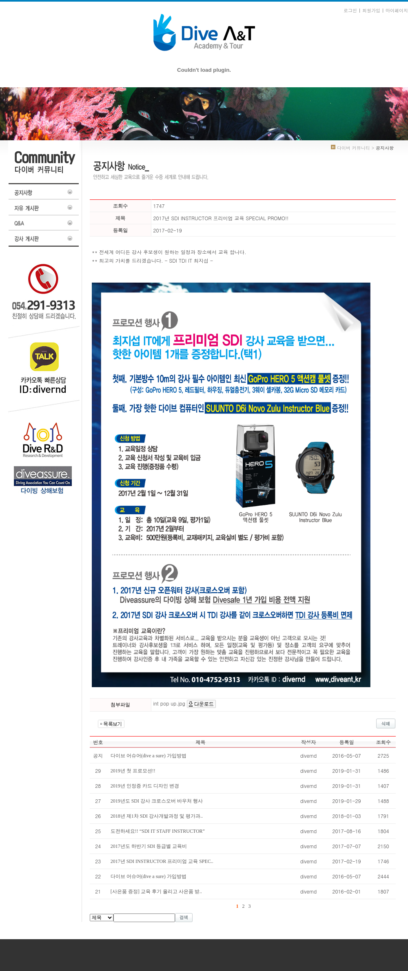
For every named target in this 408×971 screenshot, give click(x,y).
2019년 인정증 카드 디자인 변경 (145, 786)
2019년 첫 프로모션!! (133, 771)
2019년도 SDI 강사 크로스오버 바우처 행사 (157, 801)
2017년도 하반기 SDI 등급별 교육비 (149, 846)
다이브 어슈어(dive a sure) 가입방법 (148, 876)
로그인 (350, 10)
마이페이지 (397, 10)
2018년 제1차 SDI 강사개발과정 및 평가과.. (157, 816)
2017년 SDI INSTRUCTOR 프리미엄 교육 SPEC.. (162, 861)
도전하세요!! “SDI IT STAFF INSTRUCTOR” (158, 831)
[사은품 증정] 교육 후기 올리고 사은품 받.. (156, 891)
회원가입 (371, 10)
